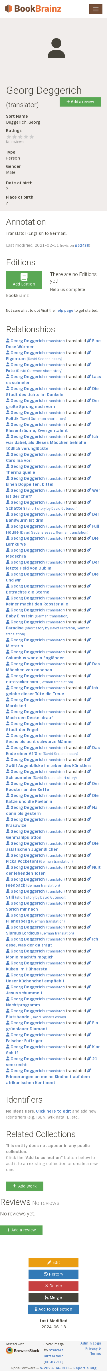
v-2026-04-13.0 (54, 1368)
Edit (53, 1262)
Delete (53, 1285)
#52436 (82, 245)
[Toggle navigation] (95, 9)
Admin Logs (90, 1343)
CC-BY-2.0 (53, 1362)
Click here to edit (53, 1111)
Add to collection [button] (53, 1309)
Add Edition (24, 280)
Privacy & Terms (93, 1351)
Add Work (25, 1186)
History (53, 1274)
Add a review (80, 101)
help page (64, 310)
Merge (53, 1297)
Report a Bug (84, 1368)
